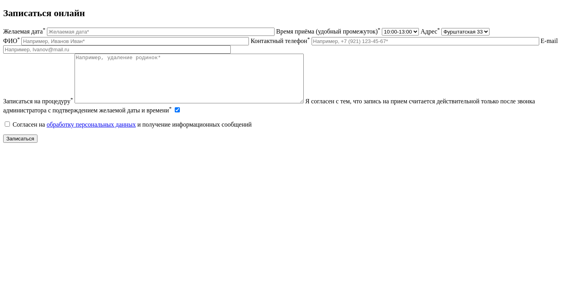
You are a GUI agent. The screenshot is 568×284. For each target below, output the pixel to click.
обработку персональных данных (91, 134)
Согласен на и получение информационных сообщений (128, 134)
